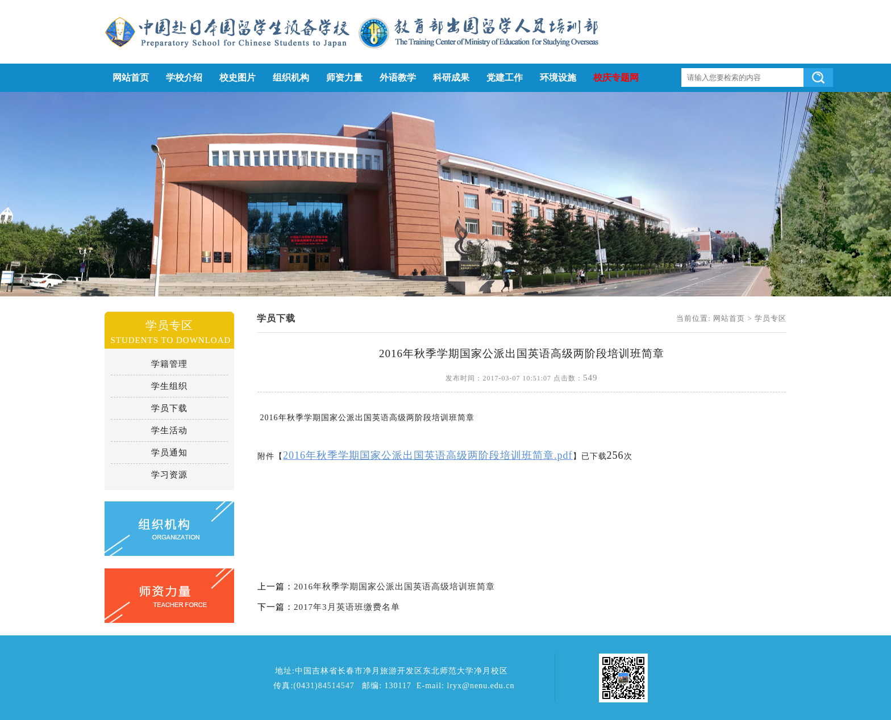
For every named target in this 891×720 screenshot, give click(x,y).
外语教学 (398, 77)
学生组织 (169, 386)
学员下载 (169, 408)
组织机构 (291, 77)
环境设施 (558, 77)
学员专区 (770, 318)
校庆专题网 (616, 77)
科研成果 (451, 77)
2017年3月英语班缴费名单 (347, 607)
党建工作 (504, 77)
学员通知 (169, 452)
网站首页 (131, 77)
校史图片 (237, 77)
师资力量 (344, 77)
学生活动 (169, 430)
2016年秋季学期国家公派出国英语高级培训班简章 (394, 586)
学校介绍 (184, 77)
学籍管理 (169, 364)
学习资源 (169, 474)
